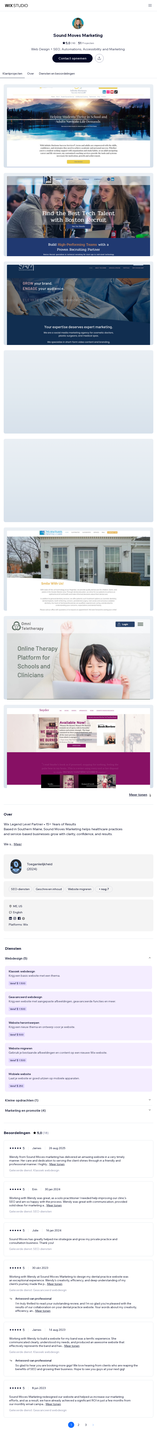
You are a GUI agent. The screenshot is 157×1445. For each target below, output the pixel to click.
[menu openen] (150, 5)
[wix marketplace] (16, 5)
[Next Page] (93, 1425)
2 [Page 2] (78, 1425)
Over (30, 73)
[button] (78, 126)
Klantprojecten (12, 73)
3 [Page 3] (86, 1425)
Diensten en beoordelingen (57, 73)
